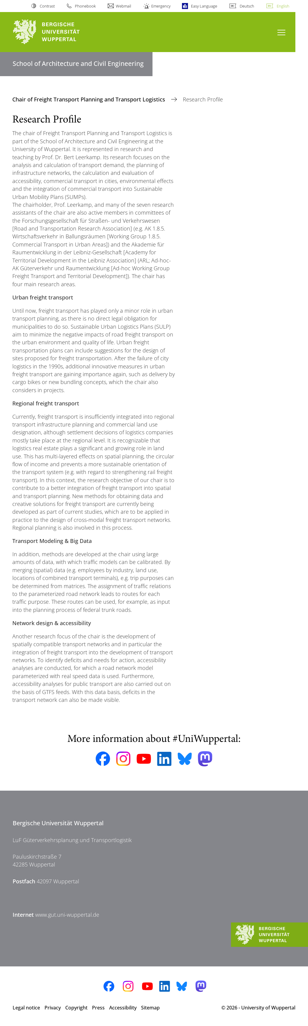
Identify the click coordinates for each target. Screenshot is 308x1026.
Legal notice (26, 1007)
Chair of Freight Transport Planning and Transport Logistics (89, 99)
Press (98, 1007)
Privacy (53, 1007)
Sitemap (150, 1007)
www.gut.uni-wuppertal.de (67, 914)
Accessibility (123, 1007)
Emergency (161, 6)
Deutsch (247, 6)
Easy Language (204, 6)
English (283, 6)
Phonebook (85, 6)
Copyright (76, 1007)
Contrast (47, 6)
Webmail (123, 6)
